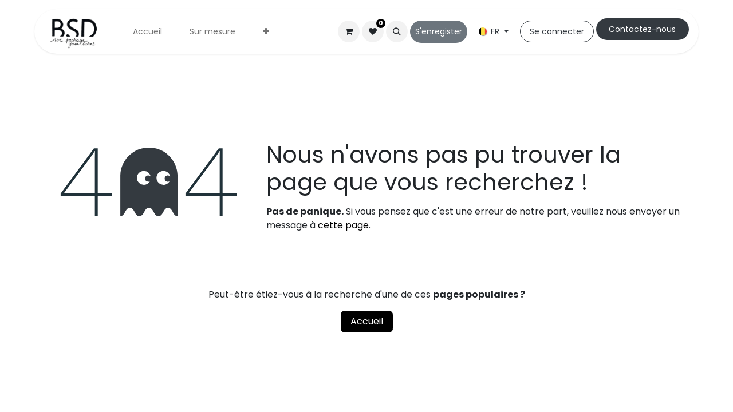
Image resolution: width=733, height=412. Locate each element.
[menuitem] (147, 31)
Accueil (366, 321)
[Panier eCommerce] (349, 31)
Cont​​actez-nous (642, 29)
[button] (397, 31)
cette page (343, 225)
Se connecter (557, 31)
